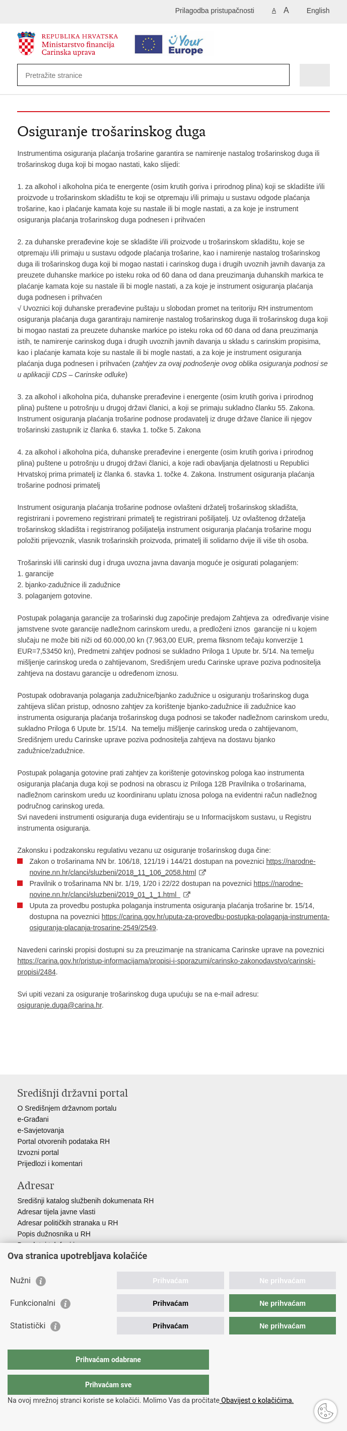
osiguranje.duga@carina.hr (59, 1005)
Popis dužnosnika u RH (54, 1234)
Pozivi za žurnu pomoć (52, 1256)
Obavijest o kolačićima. (257, 1400)
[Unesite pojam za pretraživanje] (61, 75)
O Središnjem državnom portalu (66, 1108)
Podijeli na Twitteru (65, 1058)
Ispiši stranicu (22, 1058)
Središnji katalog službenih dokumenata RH (85, 1201)
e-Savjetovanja (40, 1130)
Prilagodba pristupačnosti (214, 11)
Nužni (20, 1300)
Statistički (27, 1346)
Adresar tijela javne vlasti (56, 1212)
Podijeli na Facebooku (44, 1058)
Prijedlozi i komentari (49, 1163)
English (318, 11)
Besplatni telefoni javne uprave (65, 1245)
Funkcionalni (32, 1323)
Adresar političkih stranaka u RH (67, 1223)
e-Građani (32, 1119)
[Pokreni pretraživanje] (279, 75)
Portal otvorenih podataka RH (63, 1141)
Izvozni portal (37, 1152)
